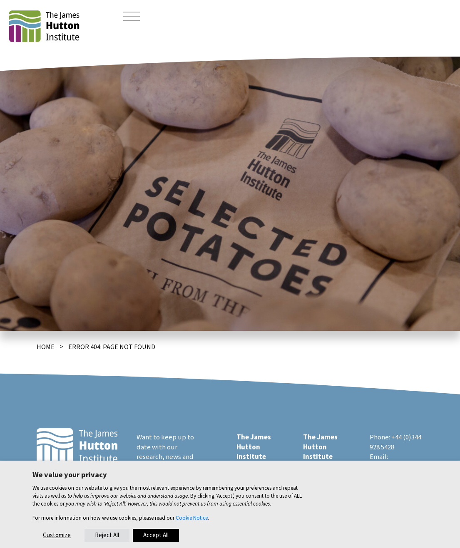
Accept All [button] (156, 535)
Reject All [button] (107, 535)
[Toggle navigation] (131, 17)
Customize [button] (57, 535)
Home (46, 347)
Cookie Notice (192, 518)
